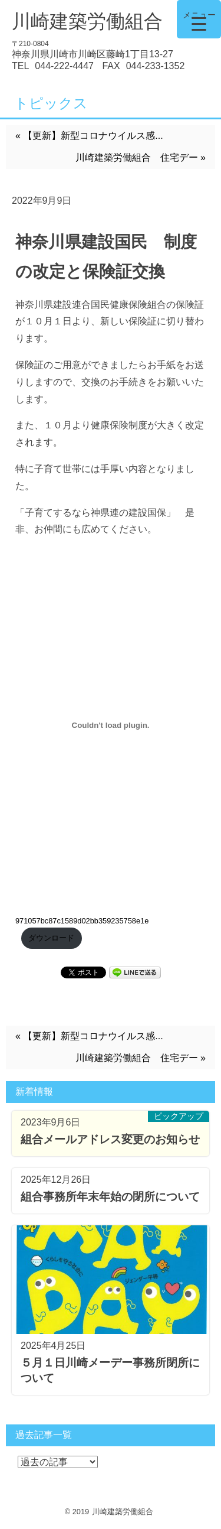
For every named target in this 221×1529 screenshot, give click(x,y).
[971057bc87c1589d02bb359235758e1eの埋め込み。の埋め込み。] (110, 725)
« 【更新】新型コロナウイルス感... (89, 136)
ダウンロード (51, 937)
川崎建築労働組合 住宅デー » (140, 157)
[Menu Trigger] (199, 19)
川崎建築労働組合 (87, 21)
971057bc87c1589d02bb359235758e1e (82, 920)
